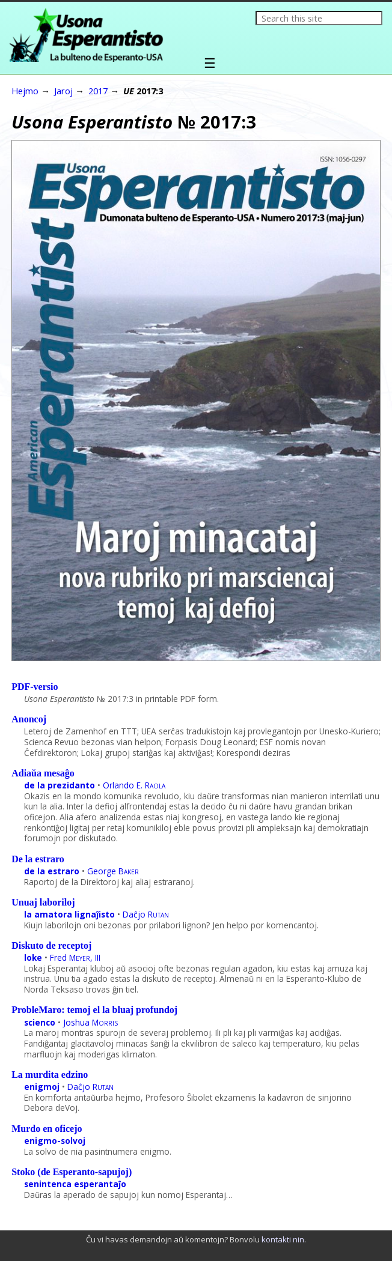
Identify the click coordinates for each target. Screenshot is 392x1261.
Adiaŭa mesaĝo (42, 773)
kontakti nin (283, 1239)
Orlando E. (134, 785)
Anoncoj (28, 719)
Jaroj (63, 91)
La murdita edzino (49, 1074)
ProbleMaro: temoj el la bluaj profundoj (94, 1010)
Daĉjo (146, 914)
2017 (98, 91)
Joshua (90, 1022)
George (113, 871)
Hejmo (24, 91)
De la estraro (37, 859)
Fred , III (75, 957)
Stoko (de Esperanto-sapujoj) (71, 1172)
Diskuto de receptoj (51, 945)
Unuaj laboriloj (43, 902)
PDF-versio (34, 687)
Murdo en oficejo (46, 1128)
